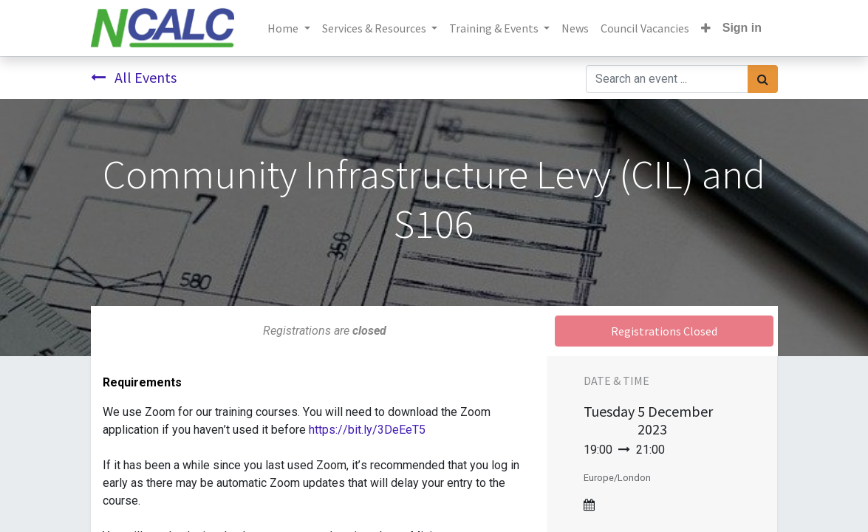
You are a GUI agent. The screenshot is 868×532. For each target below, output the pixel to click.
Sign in (742, 27)
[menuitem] (575, 28)
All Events (134, 77)
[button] (706, 28)
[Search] (763, 79)
